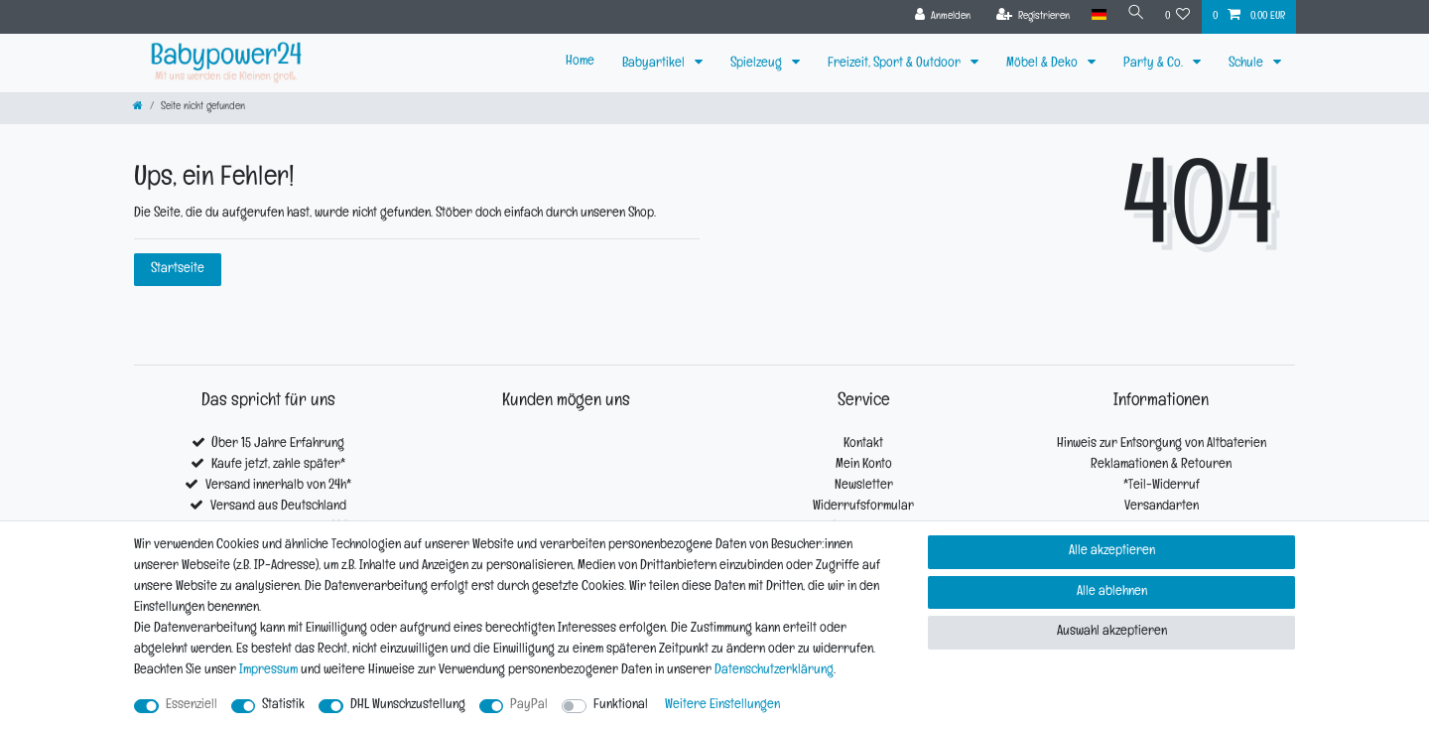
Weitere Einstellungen (722, 705)
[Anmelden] (939, 17)
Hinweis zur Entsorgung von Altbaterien (1161, 444)
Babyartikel (655, 64)
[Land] (1095, 15)
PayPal (529, 705)
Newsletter (864, 486)
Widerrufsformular (863, 507)
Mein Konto (864, 465)
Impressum (268, 670)
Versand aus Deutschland (278, 507)
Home (580, 62)
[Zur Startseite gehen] (138, 107)
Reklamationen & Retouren (1161, 465)
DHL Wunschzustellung (407, 705)
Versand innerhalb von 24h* (278, 486)
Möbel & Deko (1043, 64)
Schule (1247, 64)
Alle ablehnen (1112, 592)
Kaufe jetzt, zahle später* (278, 465)
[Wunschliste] (1178, 17)
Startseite (177, 269)
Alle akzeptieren (1112, 551)
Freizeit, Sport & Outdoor (896, 64)
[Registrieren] (1029, 17)
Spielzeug (757, 64)
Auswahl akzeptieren (1112, 632)
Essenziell (191, 705)
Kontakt (863, 444)
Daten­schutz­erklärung (774, 670)
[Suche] (1134, 15)
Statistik (283, 705)
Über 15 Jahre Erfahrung (277, 444)
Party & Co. (1154, 64)
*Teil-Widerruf (1161, 486)
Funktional (620, 705)
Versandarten (1161, 507)
